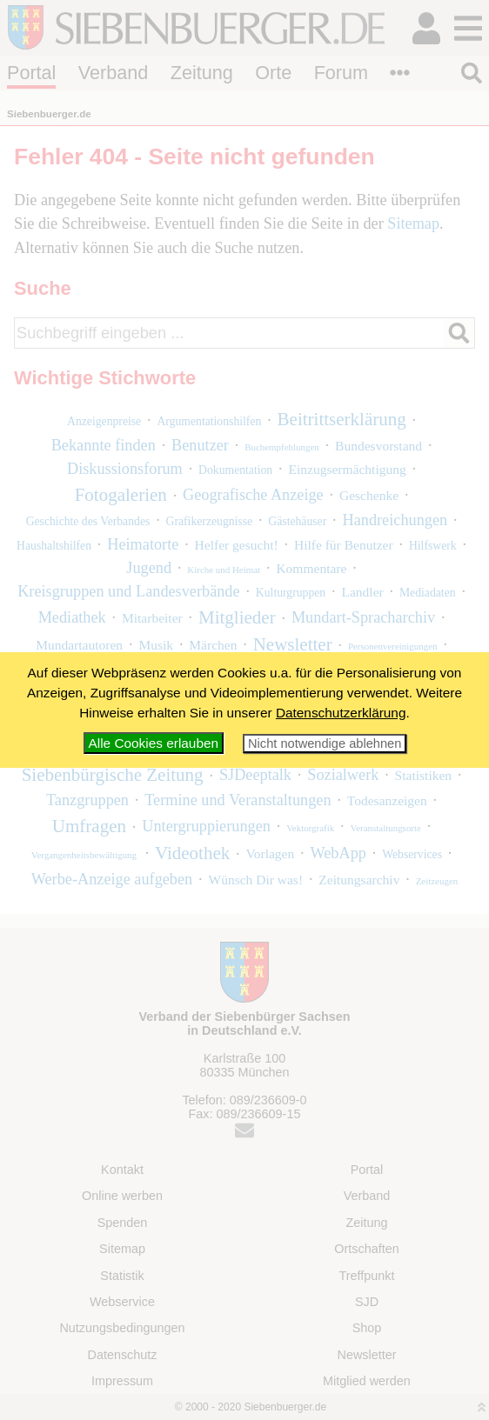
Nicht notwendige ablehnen (324, 743)
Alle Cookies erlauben (153, 743)
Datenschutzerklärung (341, 712)
